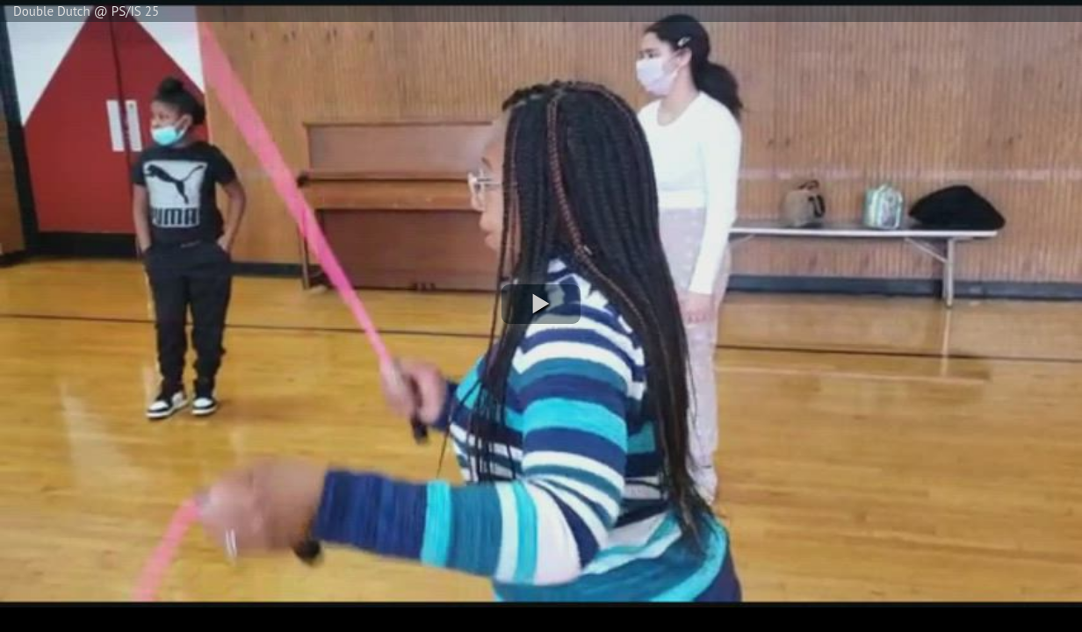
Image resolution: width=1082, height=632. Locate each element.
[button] (541, 304)
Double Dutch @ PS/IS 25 (86, 11)
